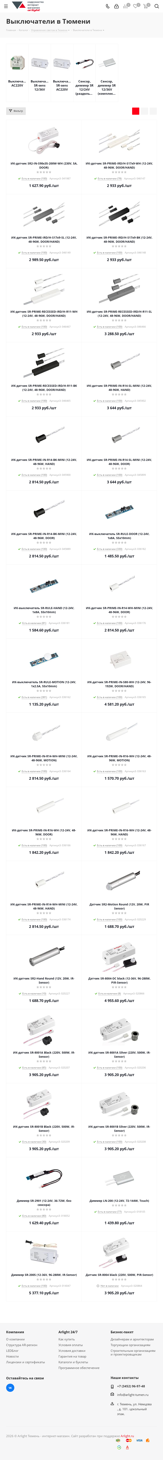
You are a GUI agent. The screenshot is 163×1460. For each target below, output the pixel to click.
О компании (15, 1339)
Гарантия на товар (72, 1356)
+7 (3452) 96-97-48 (131, 1386)
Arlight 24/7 (68, 1332)
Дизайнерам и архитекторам (132, 1339)
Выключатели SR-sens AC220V (62, 85)
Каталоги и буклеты (73, 1362)
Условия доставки (71, 1351)
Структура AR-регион (21, 1345)
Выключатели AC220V (17, 83)
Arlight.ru (127, 1436)
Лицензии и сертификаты (25, 1362)
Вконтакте (10, 1388)
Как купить (66, 1339)
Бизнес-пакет (122, 1332)
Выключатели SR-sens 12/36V (40, 85)
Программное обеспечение (78, 1368)
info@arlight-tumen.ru (132, 1395)
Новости (12, 1356)
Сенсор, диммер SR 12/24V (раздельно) (84, 87)
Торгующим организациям (130, 1345)
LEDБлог (12, 1351)
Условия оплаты (70, 1345)
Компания (15, 1332)
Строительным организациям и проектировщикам (133, 1352)
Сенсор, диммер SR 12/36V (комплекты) (107, 87)
